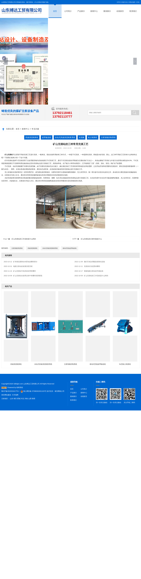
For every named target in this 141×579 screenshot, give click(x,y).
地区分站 (125, 2)
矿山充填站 (9, 154)
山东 (11, 398)
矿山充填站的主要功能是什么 (87, 239)
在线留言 (120, 11)
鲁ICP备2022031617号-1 (10, 391)
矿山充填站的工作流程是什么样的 (19, 239)
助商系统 (19, 387)
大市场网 (15, 395)
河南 (26, 398)
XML (138, 2)
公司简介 (68, 11)
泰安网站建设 (6, 395)
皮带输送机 (46, 137)
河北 (22, 398)
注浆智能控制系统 (108, 137)
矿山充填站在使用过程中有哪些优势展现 (23, 276)
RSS (119, 2)
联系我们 (133, 11)
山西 (29, 398)
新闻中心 (94, 11)
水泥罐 (81, 137)
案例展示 (107, 11)
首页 (55, 11)
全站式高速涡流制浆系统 (65, 137)
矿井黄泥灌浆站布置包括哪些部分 (20, 262)
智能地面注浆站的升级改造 (88, 271)
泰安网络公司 (59, 391)
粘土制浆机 (92, 137)
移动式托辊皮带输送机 (70, 248)
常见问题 (35, 129)
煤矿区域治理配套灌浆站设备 (89, 262)
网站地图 (132, 2)
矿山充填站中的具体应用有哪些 (20, 271)
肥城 (18, 398)
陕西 (33, 398)
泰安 (15, 398)
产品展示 (81, 11)
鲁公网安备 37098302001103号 (33, 391)
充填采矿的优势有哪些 (87, 266)
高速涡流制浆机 (31, 137)
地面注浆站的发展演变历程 (18, 266)
